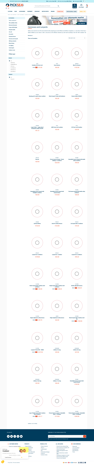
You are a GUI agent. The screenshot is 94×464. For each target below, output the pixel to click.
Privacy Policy (10, 462)
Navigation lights (12, 29)
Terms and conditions (16, 462)
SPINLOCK (13, 69)
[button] (60, 12)
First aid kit (11, 34)
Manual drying (11, 43)
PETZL (12, 66)
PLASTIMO (13, 67)
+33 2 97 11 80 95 (25, 1)
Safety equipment (12, 20)
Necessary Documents (13, 25)
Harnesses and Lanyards (13, 38)
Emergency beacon (12, 36)
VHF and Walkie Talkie (13, 22)
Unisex (12, 79)
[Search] (47, 6)
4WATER (13, 62)
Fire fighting (11, 45)
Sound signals (11, 47)
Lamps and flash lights (13, 27)
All (11, 60)
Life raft (10, 31)
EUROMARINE (14, 64)
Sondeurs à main (12, 50)
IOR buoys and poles (12, 41)
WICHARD (13, 71)
